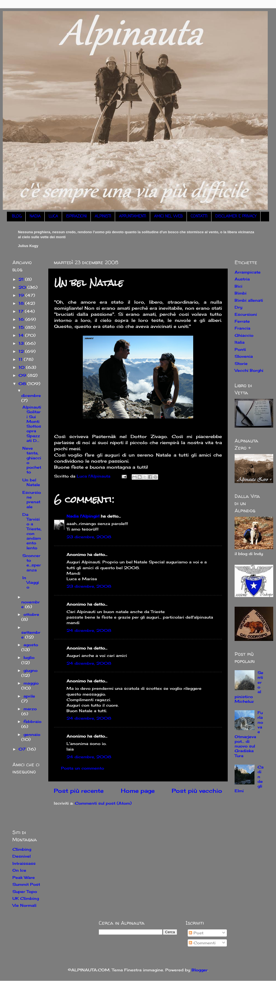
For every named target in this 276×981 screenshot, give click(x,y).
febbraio (32, 721)
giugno (30, 670)
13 (21, 343)
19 (21, 295)
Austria (242, 279)
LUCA (53, 216)
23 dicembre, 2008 (89, 536)
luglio (28, 657)
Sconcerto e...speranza (31, 562)
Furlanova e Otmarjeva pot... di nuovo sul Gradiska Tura (249, 734)
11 (21, 359)
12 (21, 351)
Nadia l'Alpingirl (83, 516)
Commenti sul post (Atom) (103, 803)
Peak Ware (23, 877)
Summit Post (26, 884)
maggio (31, 683)
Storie (241, 363)
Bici (238, 286)
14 (21, 335)
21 (21, 279)
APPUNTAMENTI (132, 216)
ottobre (31, 614)
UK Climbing (25, 898)
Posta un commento (82, 768)
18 (21, 303)
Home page (138, 790)
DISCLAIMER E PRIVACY (235, 216)
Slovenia (244, 356)
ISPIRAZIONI (76, 216)
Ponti (240, 349)
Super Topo (24, 891)
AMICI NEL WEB (168, 216)
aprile (29, 696)
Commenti (202, 942)
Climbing (21, 849)
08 (22, 383)
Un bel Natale (31, 482)
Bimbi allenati (249, 300)
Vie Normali (24, 905)
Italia (240, 342)
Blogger (200, 969)
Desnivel (21, 856)
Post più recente (79, 790)
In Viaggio (30, 582)
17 (21, 311)
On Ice (19, 870)
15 (21, 327)
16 (21, 319)
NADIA (35, 216)
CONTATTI (199, 216)
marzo (30, 708)
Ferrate (242, 321)
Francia (242, 328)
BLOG (17, 216)
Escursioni (246, 314)
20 (22, 287)
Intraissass (24, 863)
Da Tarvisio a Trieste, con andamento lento (31, 531)
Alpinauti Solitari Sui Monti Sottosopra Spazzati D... (31, 424)
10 (22, 367)
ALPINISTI (103, 216)
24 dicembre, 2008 (89, 630)
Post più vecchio (197, 790)
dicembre (31, 395)
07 (22, 749)
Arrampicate (248, 272)
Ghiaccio (244, 335)
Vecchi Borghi (249, 370)
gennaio (31, 734)
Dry (238, 307)
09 (23, 375)
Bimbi (240, 293)
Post (196, 932)
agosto (30, 644)
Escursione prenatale (31, 499)
